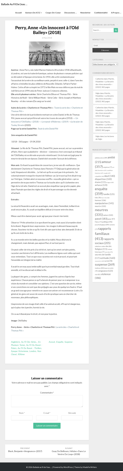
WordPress (68, 467)
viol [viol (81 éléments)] (98, 274)
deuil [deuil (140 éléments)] (109, 176)
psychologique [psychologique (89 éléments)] (102, 225)
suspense (68, 342)
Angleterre (15, 342)
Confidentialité (101, 12)
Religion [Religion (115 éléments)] (101, 249)
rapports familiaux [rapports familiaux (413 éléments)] (103, 233)
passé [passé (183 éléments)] (101, 218)
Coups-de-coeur (53, 12)
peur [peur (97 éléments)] (111, 219)
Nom (22, 413)
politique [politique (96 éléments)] (107, 222)
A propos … (116, 12)
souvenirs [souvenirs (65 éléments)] (99, 261)
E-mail (47, 413)
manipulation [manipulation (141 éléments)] (104, 203)
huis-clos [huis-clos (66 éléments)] (105, 197)
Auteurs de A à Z (33, 12)
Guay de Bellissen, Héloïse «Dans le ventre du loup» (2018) (69, 451)
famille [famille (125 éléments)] (109, 194)
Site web (72, 413)
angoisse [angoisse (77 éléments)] (107, 167)
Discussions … (70, 12)
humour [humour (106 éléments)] (100, 200)
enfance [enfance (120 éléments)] (101, 185)
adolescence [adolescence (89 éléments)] (101, 158)
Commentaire (47, 392)
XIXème (21, 354)
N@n (97, 93)
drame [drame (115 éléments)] (100, 182)
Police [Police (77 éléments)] (98, 222)
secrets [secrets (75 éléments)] (109, 252)
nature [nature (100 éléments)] (108, 215)
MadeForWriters (90, 467)
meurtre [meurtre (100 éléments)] (100, 206)
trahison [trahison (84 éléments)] (99, 268)
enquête (59, 342)
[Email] (105, 45)
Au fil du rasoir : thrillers (29, 348)
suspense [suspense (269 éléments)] (105, 264)
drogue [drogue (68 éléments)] (110, 182)
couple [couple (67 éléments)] (107, 173)
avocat (52, 342)
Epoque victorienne (19, 351)
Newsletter (85, 12)
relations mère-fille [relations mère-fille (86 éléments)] (103, 246)
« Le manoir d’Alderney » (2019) (54, 121)
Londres (32, 351)
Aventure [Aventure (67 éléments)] (102, 170)
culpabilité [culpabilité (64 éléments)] (99, 176)
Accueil (18, 12)
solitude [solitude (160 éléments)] (107, 257)
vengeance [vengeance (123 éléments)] (105, 271)
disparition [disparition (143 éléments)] (103, 179)
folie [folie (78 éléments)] (98, 198)
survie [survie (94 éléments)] (108, 261)
